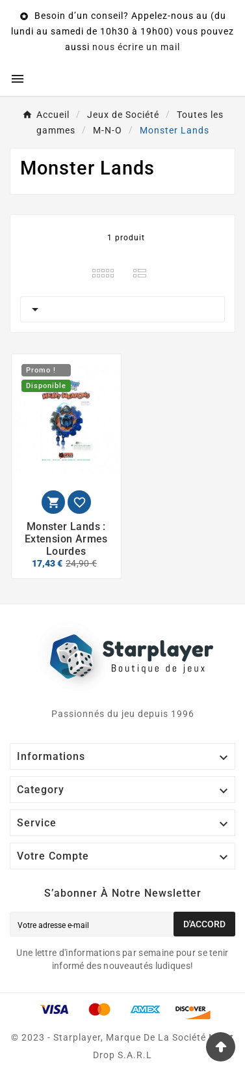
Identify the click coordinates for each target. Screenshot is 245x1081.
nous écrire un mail (136, 47)
